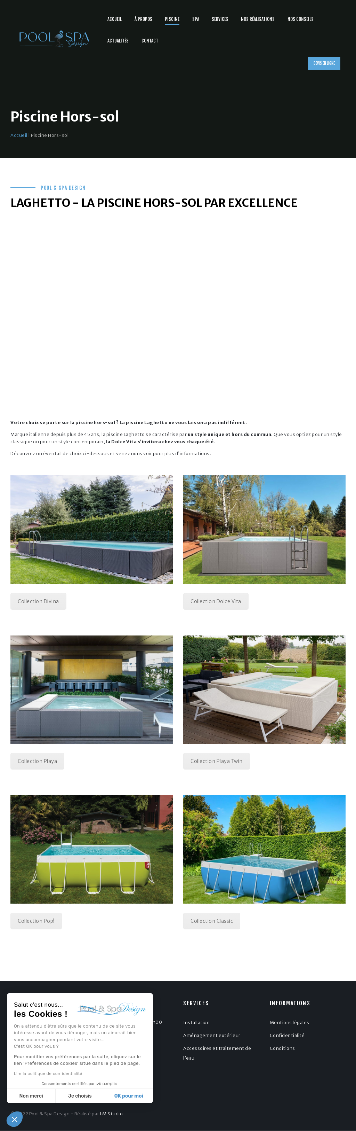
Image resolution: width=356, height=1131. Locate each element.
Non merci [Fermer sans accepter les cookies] (31, 1096)
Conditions (282, 1048)
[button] (14, 1119)
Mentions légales (289, 1022)
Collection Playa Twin (217, 761)
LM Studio (111, 1114)
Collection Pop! (36, 921)
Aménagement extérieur (212, 1035)
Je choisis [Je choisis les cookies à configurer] (79, 1096)
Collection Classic (212, 921)
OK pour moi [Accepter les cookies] (128, 1096)
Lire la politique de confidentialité (48, 1073)
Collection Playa (37, 761)
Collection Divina (38, 601)
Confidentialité (287, 1035)
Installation (196, 1022)
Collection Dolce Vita (216, 601)
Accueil (18, 135)
